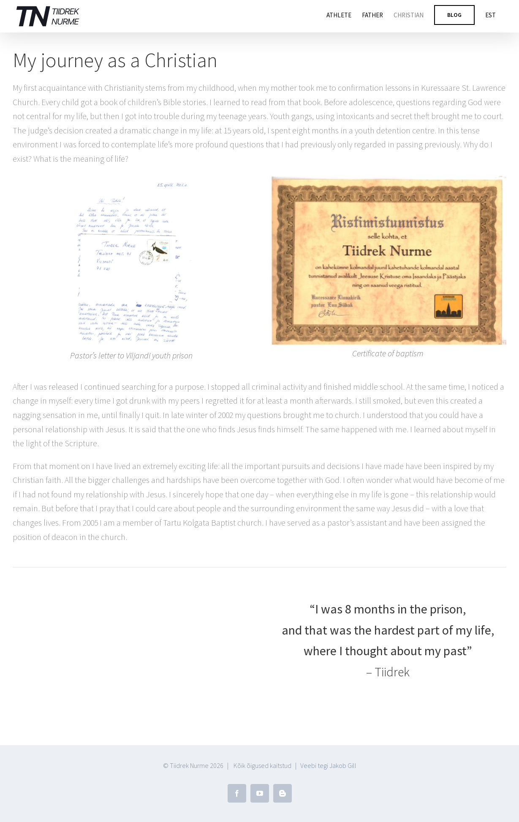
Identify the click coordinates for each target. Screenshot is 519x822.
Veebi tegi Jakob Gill (328, 765)
